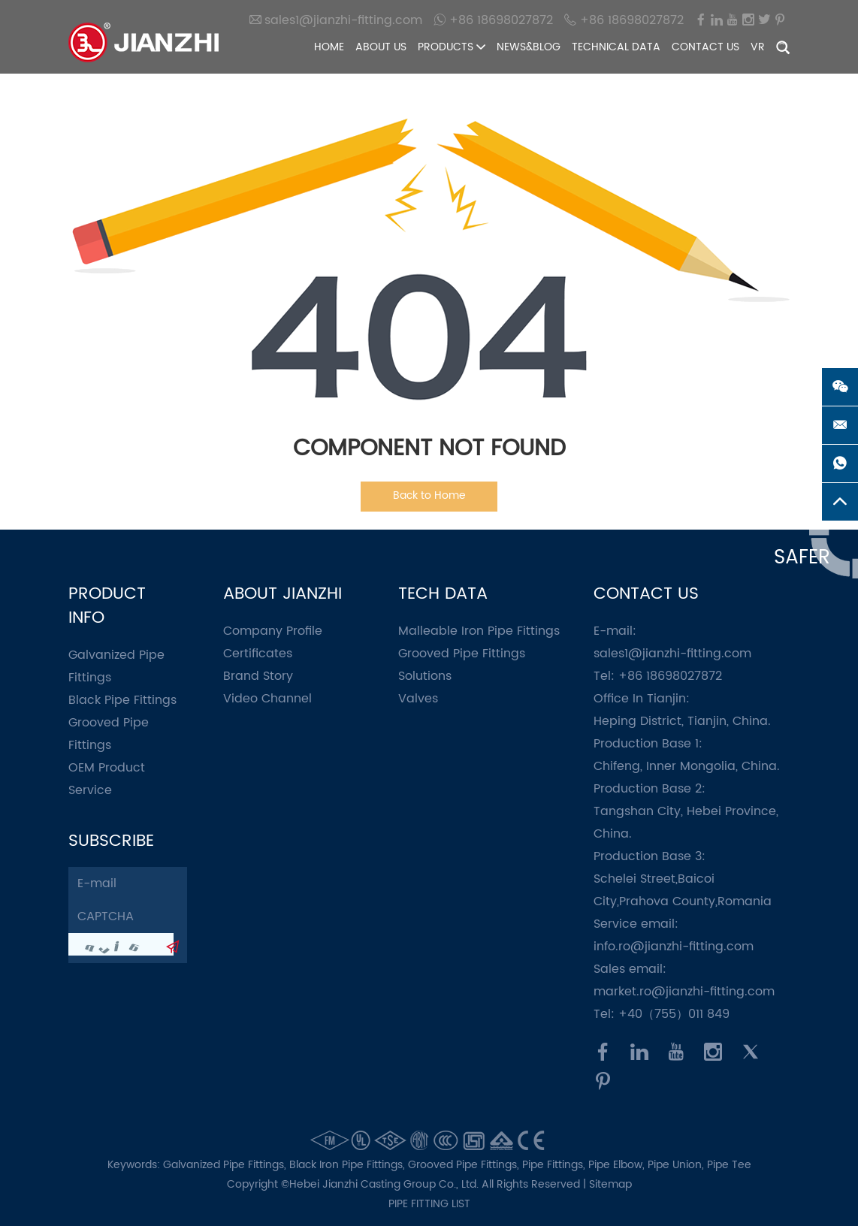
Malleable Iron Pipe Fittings (479, 631)
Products (451, 47)
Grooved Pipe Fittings (461, 653)
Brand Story (258, 676)
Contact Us (705, 47)
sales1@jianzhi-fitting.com (335, 20)
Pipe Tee (729, 1164)
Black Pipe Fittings (122, 700)
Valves (418, 698)
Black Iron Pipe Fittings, (348, 1164)
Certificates (257, 653)
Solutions (425, 676)
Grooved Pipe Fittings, (465, 1164)
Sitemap (610, 1184)
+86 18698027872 (493, 20)
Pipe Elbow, (618, 1164)
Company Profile (272, 631)
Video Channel (267, 698)
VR (758, 47)
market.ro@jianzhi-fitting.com (684, 991)
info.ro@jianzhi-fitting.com (674, 946)
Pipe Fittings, (555, 1164)
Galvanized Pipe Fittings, (226, 1164)
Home (329, 47)
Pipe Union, (677, 1164)
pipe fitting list (429, 1203)
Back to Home (429, 495)
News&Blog (528, 47)
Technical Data (616, 47)
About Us (380, 47)
